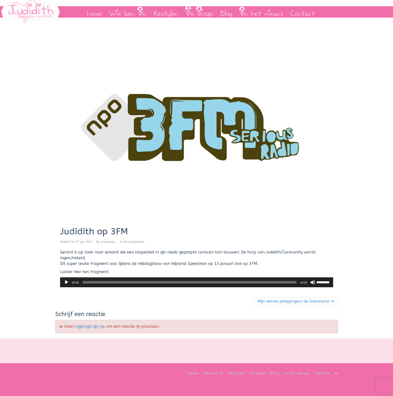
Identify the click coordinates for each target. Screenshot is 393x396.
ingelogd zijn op (90, 326)
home (94, 12)
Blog (226, 12)
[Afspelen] (66, 282)
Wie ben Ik (127, 12)
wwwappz (108, 242)
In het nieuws (261, 12)
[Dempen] (312, 282)
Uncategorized (133, 242)
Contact (302, 12)
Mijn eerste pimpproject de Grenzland (296, 301)
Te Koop (199, 12)
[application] (196, 282)
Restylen (165, 12)
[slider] (189, 282)
